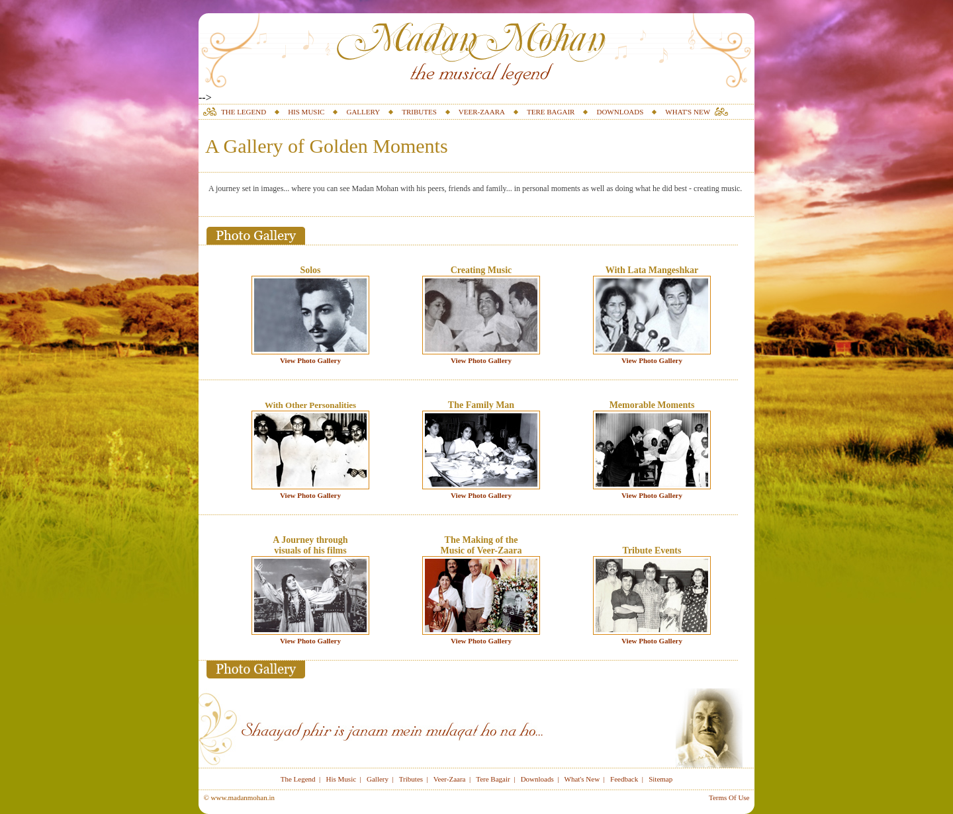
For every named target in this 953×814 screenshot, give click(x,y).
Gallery (377, 779)
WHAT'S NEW (687, 112)
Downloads (537, 779)
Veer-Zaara (449, 779)
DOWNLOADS (619, 112)
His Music (341, 779)
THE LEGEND (243, 112)
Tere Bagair (493, 779)
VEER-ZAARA (482, 112)
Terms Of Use (729, 797)
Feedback (624, 779)
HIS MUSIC (306, 112)
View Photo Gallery (310, 360)
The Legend (298, 779)
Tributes (411, 779)
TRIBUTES (419, 112)
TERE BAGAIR (550, 112)
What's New (582, 779)
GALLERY (363, 112)
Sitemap (660, 779)
